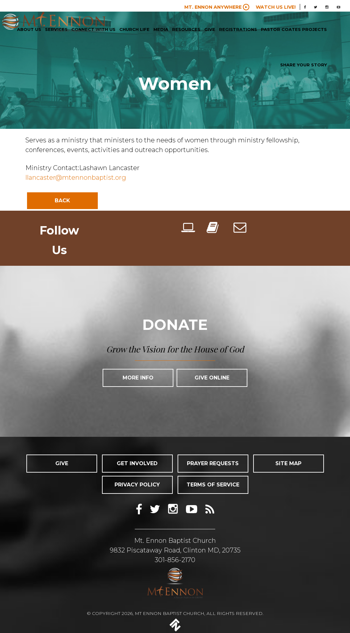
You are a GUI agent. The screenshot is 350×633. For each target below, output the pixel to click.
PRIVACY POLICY (137, 485)
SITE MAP (288, 463)
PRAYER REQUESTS (213, 463)
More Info (138, 378)
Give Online (212, 378)
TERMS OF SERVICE (213, 485)
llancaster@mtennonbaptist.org (75, 177)
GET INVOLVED (137, 463)
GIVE (61, 463)
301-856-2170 (175, 560)
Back (62, 200)
